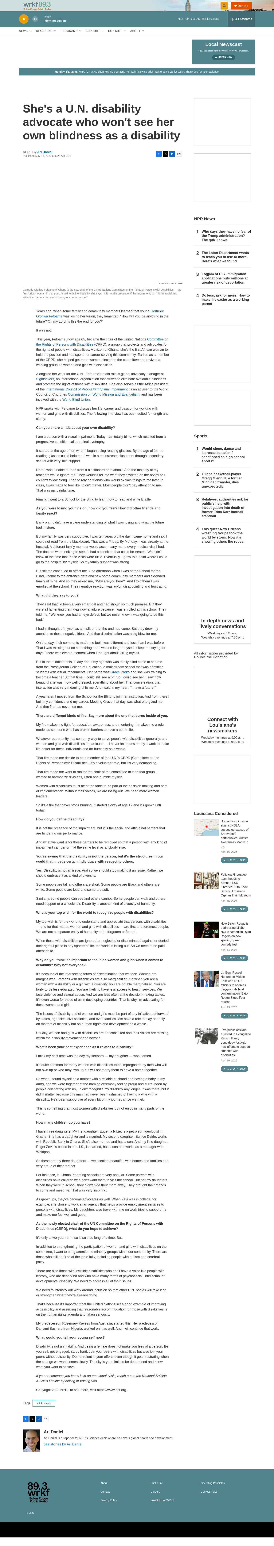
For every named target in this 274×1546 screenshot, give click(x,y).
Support (93, 39)
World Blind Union (76, 408)
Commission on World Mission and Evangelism (103, 403)
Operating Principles (213, 1491)
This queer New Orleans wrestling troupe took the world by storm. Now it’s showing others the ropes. (223, 544)
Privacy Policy (108, 1508)
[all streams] (241, 27)
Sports (200, 444)
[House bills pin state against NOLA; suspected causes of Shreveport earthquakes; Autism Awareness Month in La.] (206, 836)
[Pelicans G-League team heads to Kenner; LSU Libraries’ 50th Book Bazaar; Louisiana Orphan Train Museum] (206, 889)
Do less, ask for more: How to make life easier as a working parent (226, 308)
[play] (24, 27)
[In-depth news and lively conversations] (222, 592)
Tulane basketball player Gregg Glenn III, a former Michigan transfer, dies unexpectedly (222, 489)
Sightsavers (45, 387)
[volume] (35, 27)
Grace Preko (120, 681)
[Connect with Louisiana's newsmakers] (222, 697)
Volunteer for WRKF (162, 1508)
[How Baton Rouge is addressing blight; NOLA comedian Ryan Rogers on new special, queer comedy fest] (206, 938)
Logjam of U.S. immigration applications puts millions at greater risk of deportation (225, 287)
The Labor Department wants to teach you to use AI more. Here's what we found (225, 265)
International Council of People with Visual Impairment (87, 398)
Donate (245, 10)
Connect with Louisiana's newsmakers (222, 733)
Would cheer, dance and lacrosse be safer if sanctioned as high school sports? (223, 463)
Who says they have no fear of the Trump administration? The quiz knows (226, 244)
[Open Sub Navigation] (30, 39)
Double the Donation (211, 665)
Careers (155, 1500)
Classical (44, 39)
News (23, 39)
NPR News (44, 1412)
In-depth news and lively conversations (222, 632)
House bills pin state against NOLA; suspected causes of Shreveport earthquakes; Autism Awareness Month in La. (235, 842)
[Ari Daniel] (31, 1449)
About (135, 39)
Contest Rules (209, 1500)
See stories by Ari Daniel (63, 1452)
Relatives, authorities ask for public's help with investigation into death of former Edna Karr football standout (225, 516)
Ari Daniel (44, 160)
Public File (157, 1491)
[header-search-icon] (226, 10)
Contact (115, 39)
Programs (69, 39)
